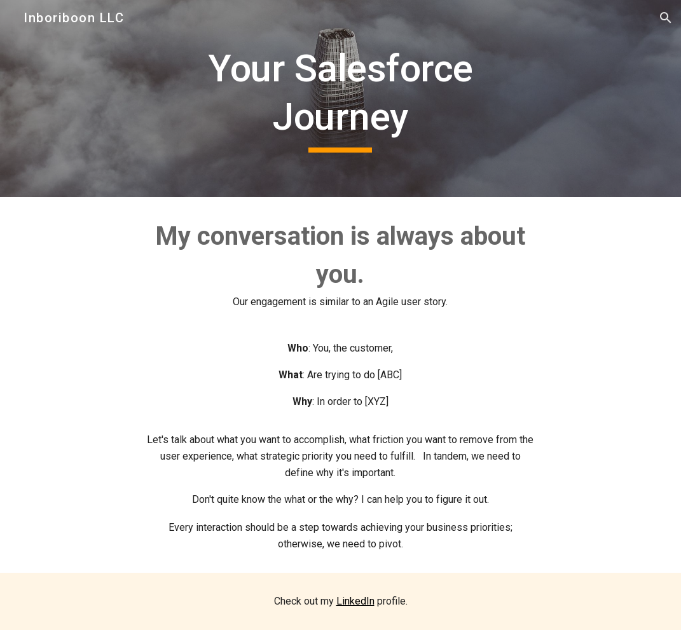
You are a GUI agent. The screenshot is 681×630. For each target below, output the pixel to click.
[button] (665, 18)
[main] (341, 98)
